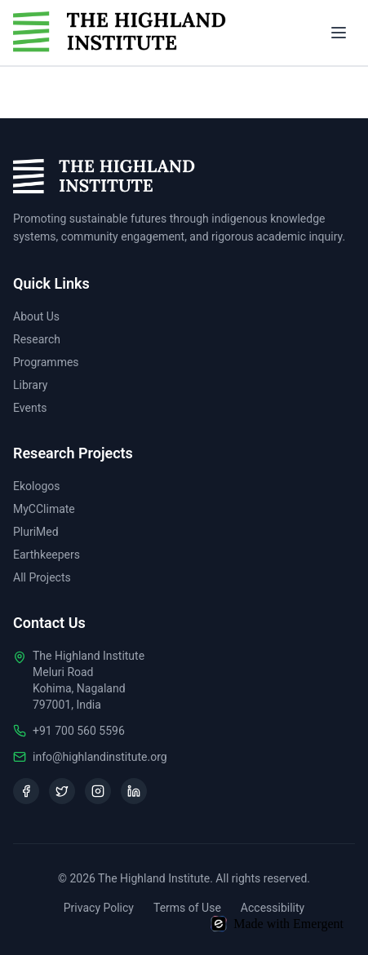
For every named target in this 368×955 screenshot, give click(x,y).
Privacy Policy (99, 907)
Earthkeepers (46, 554)
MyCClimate (44, 508)
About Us (36, 316)
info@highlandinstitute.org (100, 756)
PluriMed (36, 531)
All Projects (42, 577)
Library (30, 384)
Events (30, 407)
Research (36, 339)
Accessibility (272, 907)
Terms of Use (187, 907)
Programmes (46, 362)
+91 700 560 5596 (79, 730)
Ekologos (36, 486)
